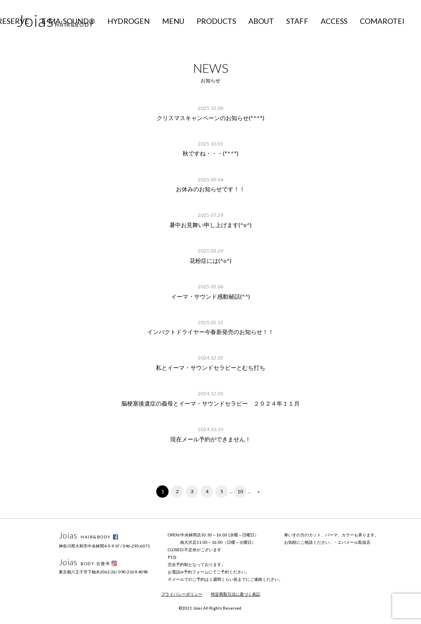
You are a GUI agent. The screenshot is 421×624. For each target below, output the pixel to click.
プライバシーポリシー (181, 594)
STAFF (297, 21)
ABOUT (261, 21)
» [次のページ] (258, 491)
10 (240, 491)
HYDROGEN (128, 21)
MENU (173, 21)
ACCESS (334, 21)
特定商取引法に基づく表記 (235, 594)
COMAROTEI (382, 21)
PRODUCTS (216, 21)
